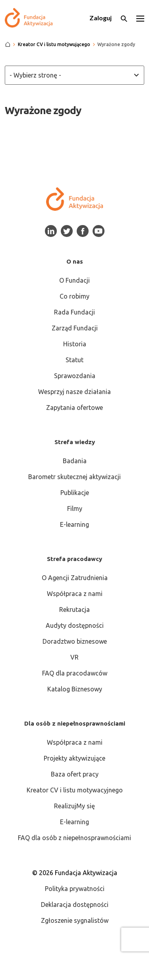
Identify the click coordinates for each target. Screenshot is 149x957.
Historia (74, 343)
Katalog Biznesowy (74, 689)
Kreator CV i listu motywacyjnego (75, 790)
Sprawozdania (74, 375)
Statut (74, 359)
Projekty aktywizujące (74, 758)
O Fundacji (74, 280)
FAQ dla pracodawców (74, 673)
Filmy (74, 508)
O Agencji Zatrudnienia (75, 577)
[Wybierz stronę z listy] (74, 75)
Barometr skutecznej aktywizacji (74, 476)
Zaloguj (100, 17)
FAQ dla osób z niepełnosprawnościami (74, 837)
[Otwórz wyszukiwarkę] (124, 18)
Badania (75, 460)
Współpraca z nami (75, 593)
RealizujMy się (74, 805)
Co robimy (74, 296)
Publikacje (74, 492)
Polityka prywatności (74, 888)
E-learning (74, 524)
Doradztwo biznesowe (75, 641)
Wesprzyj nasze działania (74, 391)
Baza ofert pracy (75, 774)
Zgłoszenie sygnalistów (74, 920)
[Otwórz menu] (140, 18)
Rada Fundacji (74, 312)
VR (74, 657)
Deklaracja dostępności (74, 904)
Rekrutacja (74, 609)
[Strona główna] (8, 45)
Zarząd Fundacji (75, 328)
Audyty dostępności (75, 625)
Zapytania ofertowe (74, 407)
